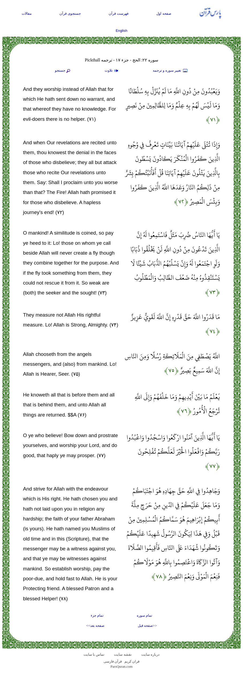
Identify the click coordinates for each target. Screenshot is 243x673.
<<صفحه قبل (147, 626)
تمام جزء (97, 615)
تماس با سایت (94, 654)
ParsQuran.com (122, 666)
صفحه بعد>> (95, 626)
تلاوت (112, 70)
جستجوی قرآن (70, 13)
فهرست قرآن (118, 13)
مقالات (27, 13)
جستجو (63, 70)
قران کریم (131, 661)
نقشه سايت (122, 654)
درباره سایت (150, 654)
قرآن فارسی (113, 661)
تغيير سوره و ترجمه (170, 70)
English (121, 31)
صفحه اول (163, 13)
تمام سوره (144, 615)
